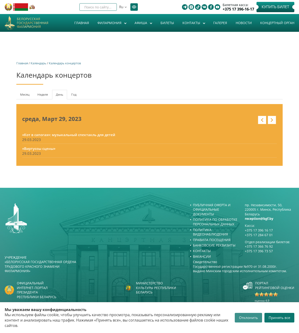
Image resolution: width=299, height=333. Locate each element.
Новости (244, 23)
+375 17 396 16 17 (259, 230)
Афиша (141, 23)
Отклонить (248, 317)
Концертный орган (277, 23)
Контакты (191, 23)
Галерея (220, 23)
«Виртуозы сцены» (38, 148)
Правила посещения (212, 240)
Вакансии (202, 256)
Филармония (109, 23)
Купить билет (275, 6)
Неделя (42, 94)
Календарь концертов (65, 63)
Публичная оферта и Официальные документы (212, 209)
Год (73, 94)
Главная (81, 23)
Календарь (38, 63)
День (61, 95)
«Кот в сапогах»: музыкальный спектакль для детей (68, 134)
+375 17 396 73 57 (259, 251)
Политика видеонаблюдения (210, 232)
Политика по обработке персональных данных (215, 221)
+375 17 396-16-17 (238, 9)
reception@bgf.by (259, 218)
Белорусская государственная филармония (32, 23)
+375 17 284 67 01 (259, 235)
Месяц (24, 94)
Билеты (167, 23)
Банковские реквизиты (214, 245)
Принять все (279, 317)
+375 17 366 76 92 (259, 246)
